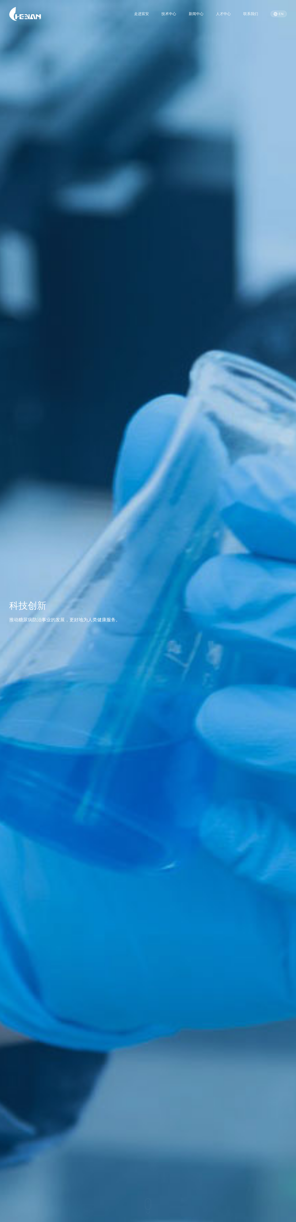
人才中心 (223, 14)
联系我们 (250, 14)
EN (279, 14)
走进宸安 (141, 14)
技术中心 (168, 14)
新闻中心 (196, 14)
